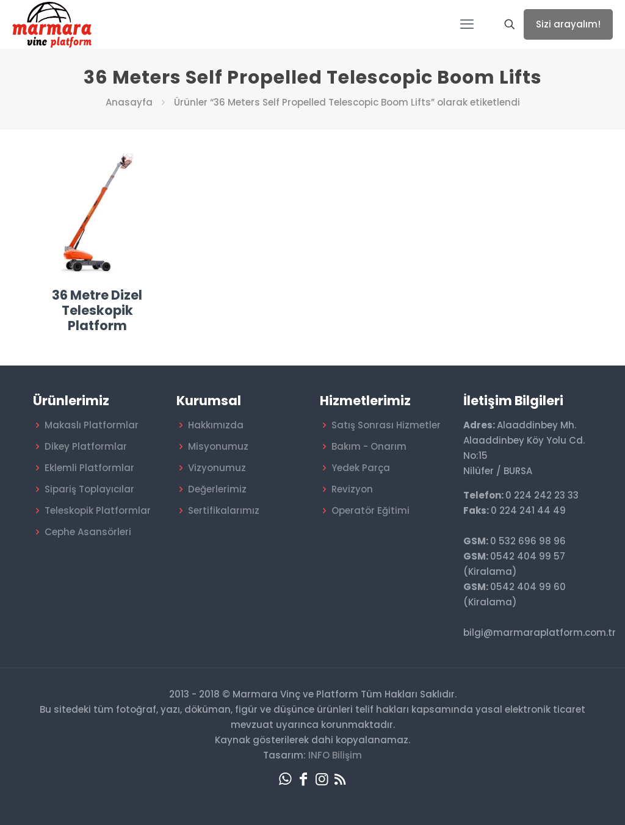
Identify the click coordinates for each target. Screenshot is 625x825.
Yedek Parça (360, 467)
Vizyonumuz (217, 467)
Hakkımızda (216, 425)
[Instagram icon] (321, 779)
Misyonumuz (218, 446)
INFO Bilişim (335, 755)
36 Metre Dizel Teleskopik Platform (97, 310)
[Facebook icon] (303, 779)
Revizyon (352, 489)
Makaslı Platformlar (92, 425)
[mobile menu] (467, 24)
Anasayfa (129, 102)
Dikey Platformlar (86, 446)
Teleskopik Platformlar (98, 510)
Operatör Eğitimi (370, 510)
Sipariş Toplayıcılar (89, 489)
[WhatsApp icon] (285, 779)
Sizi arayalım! (568, 24)
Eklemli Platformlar (89, 467)
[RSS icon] (340, 779)
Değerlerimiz (217, 489)
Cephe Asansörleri (88, 531)
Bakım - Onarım (368, 446)
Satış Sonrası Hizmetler (386, 425)
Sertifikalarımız (223, 510)
